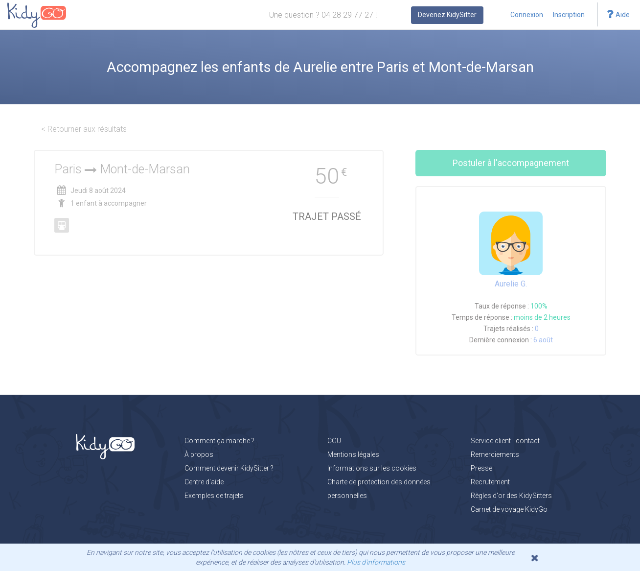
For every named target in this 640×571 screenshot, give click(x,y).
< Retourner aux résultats (84, 129)
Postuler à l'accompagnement (511, 163)
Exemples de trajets (214, 496)
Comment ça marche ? (219, 441)
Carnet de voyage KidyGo (509, 509)
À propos (198, 454)
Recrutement (490, 482)
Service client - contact (505, 441)
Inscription (569, 15)
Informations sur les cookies (371, 468)
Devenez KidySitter (447, 15)
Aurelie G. (511, 283)
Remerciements (495, 454)
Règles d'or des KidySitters (511, 496)
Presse (481, 468)
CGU (334, 441)
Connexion (526, 15)
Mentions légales (353, 454)
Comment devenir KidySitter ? (229, 468)
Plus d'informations (376, 562)
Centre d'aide (204, 482)
